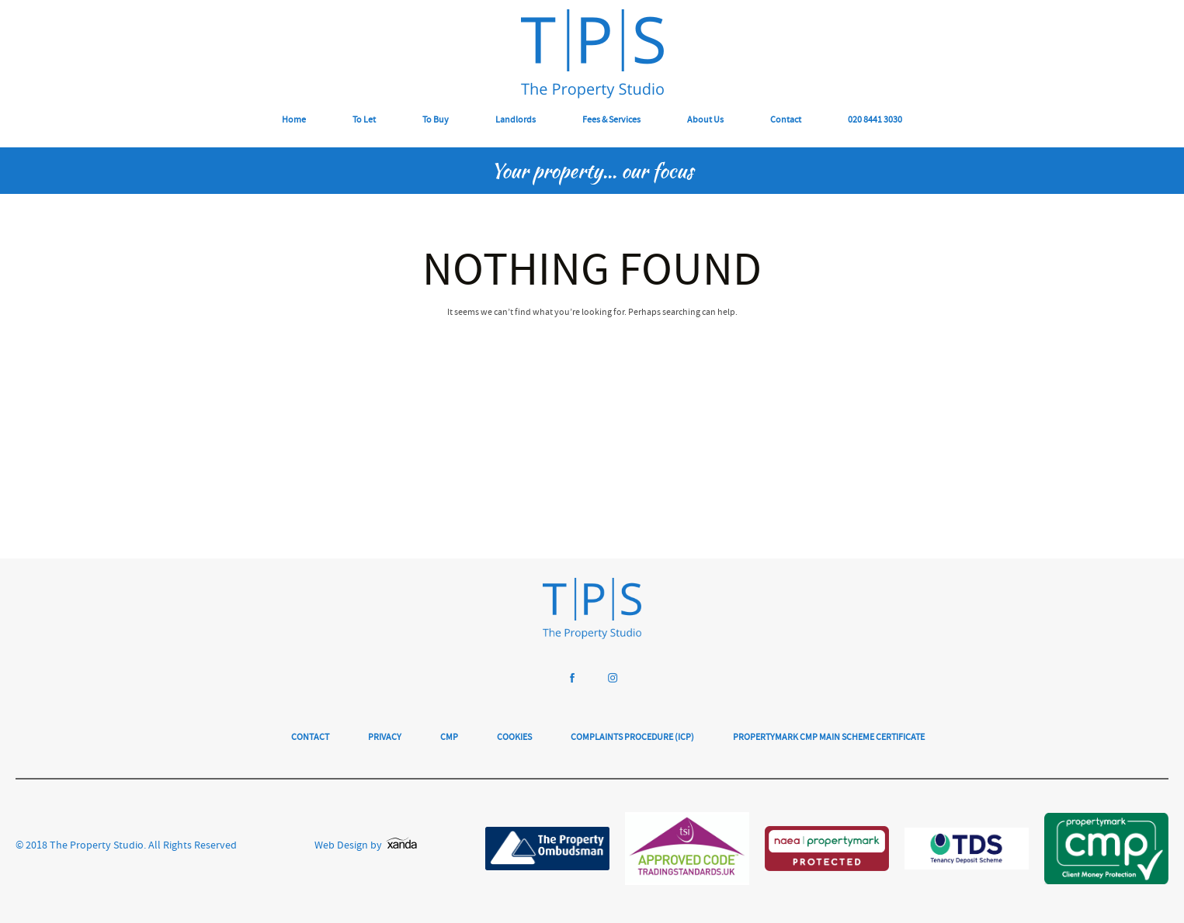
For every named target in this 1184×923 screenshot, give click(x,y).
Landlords (515, 120)
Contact (785, 120)
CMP (449, 738)
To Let (364, 120)
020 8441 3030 (875, 120)
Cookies (514, 738)
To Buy (435, 120)
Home (294, 120)
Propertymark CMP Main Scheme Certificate (829, 738)
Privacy (384, 738)
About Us (705, 120)
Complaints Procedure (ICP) (632, 738)
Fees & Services (611, 120)
